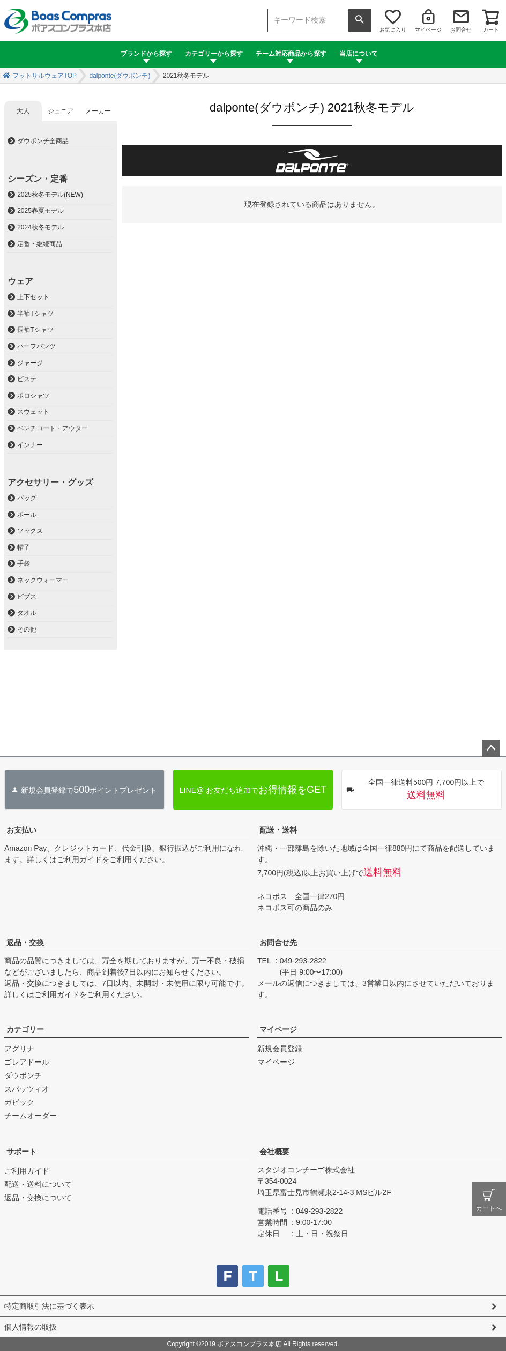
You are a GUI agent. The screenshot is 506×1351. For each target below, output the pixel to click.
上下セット (33, 297)
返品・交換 (25, 942)
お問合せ (461, 30)
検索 (359, 20)
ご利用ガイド (79, 859)
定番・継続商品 (39, 244)
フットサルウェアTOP (44, 75)
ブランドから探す (146, 53)
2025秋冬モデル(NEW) (50, 194)
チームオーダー (30, 1115)
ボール (26, 514)
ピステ (26, 379)
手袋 (23, 563)
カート (491, 30)
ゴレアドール (26, 1062)
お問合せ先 (278, 942)
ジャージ (30, 363)
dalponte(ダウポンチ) (119, 75)
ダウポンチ (23, 1075)
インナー (30, 445)
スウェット (33, 411)
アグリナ (19, 1048)
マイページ (428, 30)
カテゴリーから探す (214, 53)
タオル (26, 613)
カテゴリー (25, 1029)
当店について (358, 53)
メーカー (98, 111)
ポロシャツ (33, 395)
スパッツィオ (26, 1089)
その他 (26, 629)
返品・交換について (38, 1197)
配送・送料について (38, 1184)
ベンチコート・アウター (52, 428)
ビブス (26, 596)
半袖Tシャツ (35, 313)
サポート (21, 1151)
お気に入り (393, 30)
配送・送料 (278, 830)
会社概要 (274, 1151)
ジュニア (60, 111)
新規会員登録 (279, 1048)
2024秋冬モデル (40, 227)
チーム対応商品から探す (291, 53)
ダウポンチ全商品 (43, 141)
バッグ (26, 498)
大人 (23, 111)
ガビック (19, 1102)
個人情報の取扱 (30, 1327)
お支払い (21, 830)
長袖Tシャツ (35, 329)
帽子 (23, 547)
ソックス (30, 531)
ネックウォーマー (43, 580)
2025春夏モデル (40, 210)
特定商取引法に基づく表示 (49, 1306)
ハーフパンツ (36, 346)
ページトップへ (491, 748)
